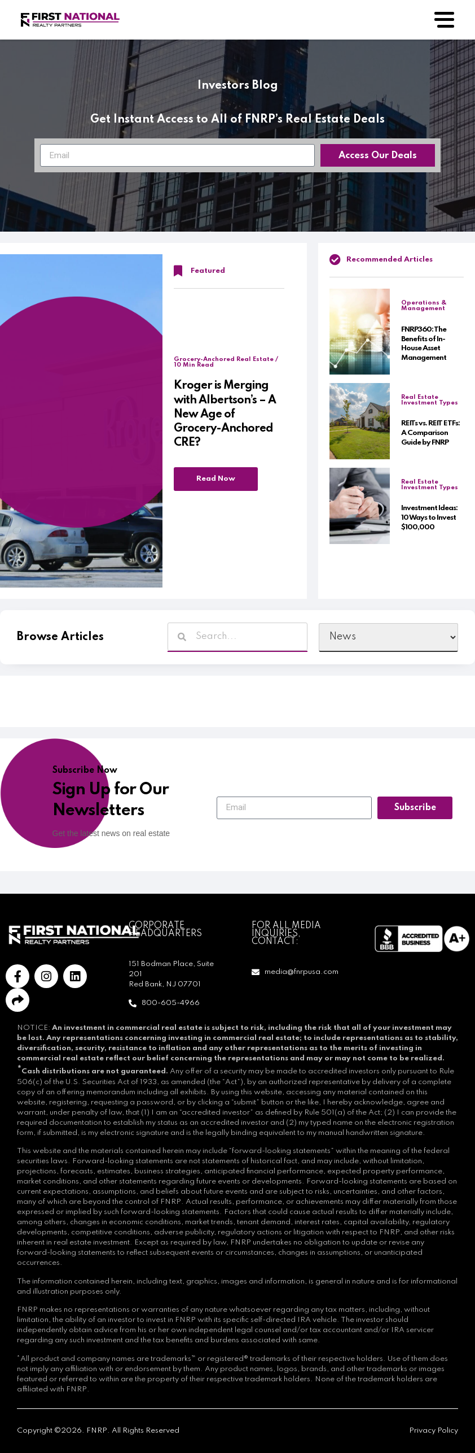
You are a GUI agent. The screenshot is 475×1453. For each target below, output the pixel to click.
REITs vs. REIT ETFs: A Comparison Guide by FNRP (430, 433)
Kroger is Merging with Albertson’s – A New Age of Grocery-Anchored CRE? (225, 414)
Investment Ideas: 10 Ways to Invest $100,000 (429, 517)
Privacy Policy (433, 1430)
